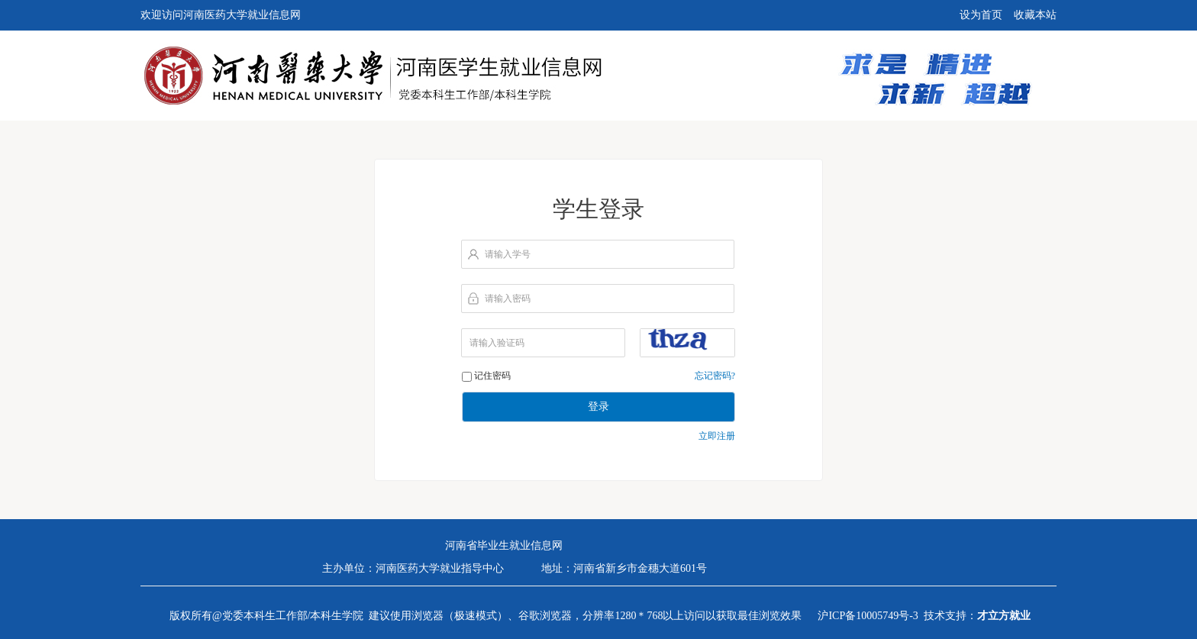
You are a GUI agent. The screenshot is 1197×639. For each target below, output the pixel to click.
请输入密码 (508, 298)
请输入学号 (508, 254)
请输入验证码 (496, 342)
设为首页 (981, 15)
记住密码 (492, 375)
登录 (598, 406)
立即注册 (717, 436)
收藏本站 (1035, 15)
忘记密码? (715, 375)
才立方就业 (1004, 615)
